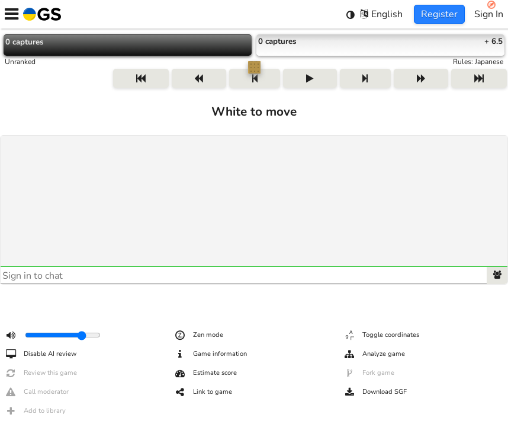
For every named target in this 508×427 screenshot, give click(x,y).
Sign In (488, 14)
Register (439, 14)
